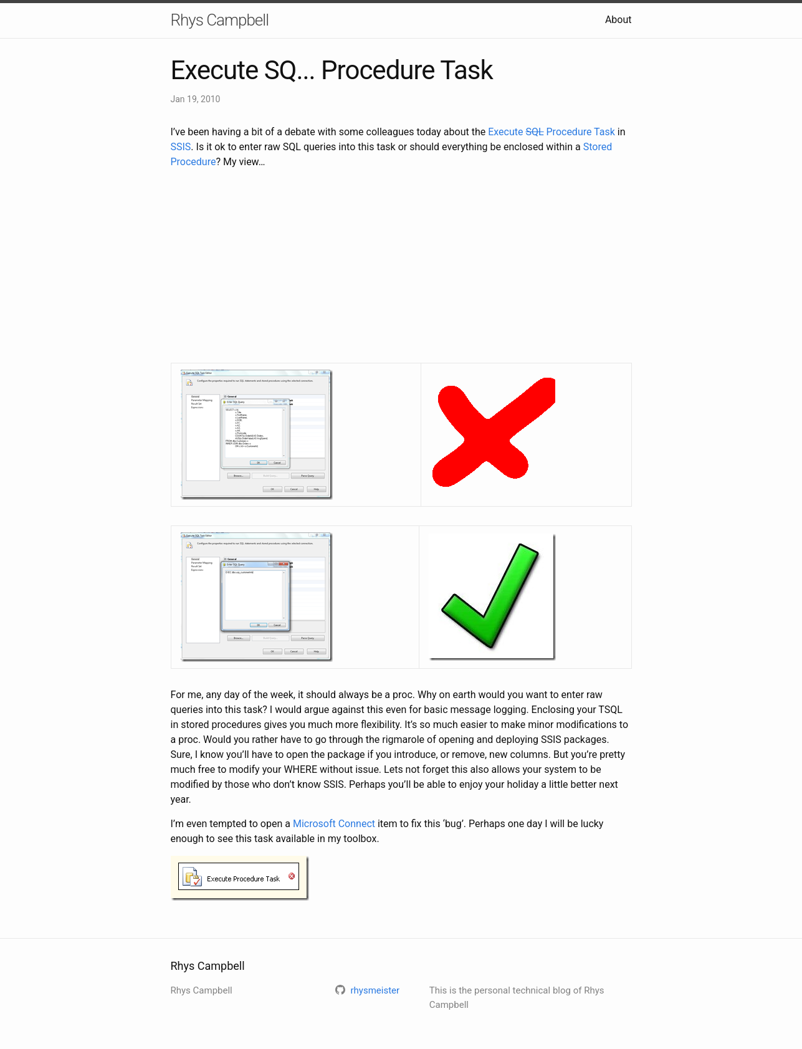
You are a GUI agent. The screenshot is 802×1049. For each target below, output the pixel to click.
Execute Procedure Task (551, 132)
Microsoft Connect (334, 824)
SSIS (181, 147)
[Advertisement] (401, 266)
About (618, 20)
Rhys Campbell (220, 20)
